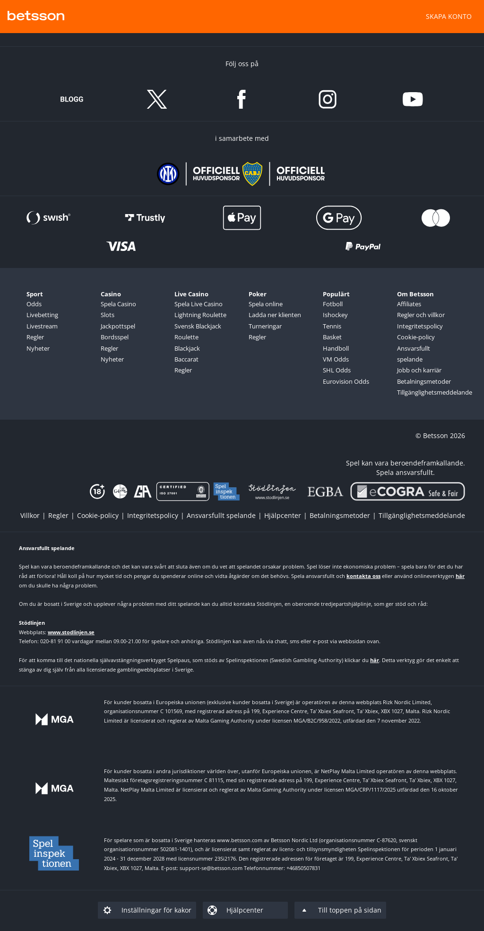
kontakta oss (363, 575)
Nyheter (38, 348)
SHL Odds (337, 370)
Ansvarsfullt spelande (413, 353)
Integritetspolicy (420, 326)
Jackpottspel (118, 326)
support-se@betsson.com (211, 867)
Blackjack (187, 348)
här (460, 575)
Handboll (336, 348)
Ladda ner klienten (275, 314)
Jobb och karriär (419, 370)
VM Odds (336, 359)
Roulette (186, 337)
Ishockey (335, 314)
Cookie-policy (416, 337)
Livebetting (42, 314)
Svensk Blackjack (197, 326)
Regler (35, 337)
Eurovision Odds (346, 381)
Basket (332, 337)
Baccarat (186, 359)
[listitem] (34, 515)
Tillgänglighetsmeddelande (426, 392)
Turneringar (265, 326)
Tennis (332, 326)
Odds (34, 304)
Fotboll (333, 304)
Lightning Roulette (200, 314)
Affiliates (409, 304)
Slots (107, 314)
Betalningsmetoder (424, 381)
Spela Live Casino (198, 304)
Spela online (266, 304)
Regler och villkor (421, 314)
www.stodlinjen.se (71, 632)
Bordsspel (115, 337)
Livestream (42, 326)
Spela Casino (118, 304)
